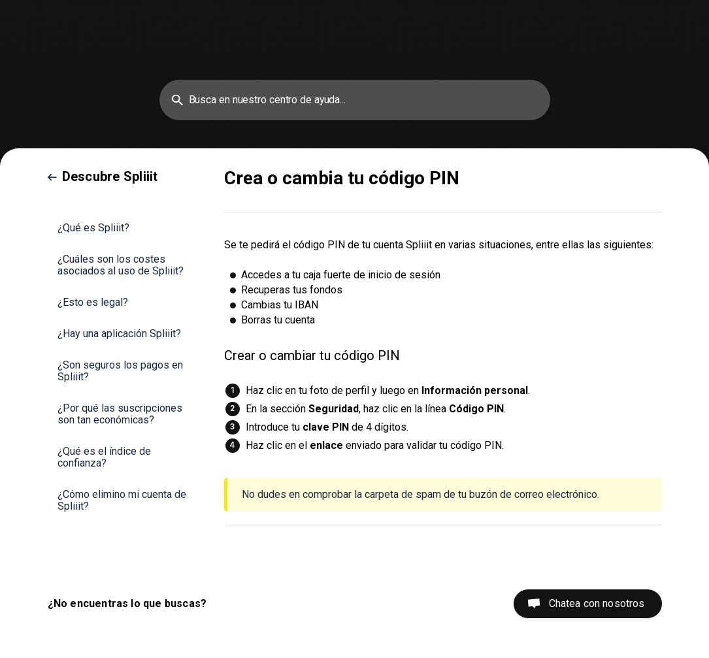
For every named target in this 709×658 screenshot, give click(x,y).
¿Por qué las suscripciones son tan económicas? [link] (120, 414)
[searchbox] (354, 100)
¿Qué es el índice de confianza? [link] (104, 457)
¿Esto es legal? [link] (93, 302)
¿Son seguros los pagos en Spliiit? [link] (120, 371)
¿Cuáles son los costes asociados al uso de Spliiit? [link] (121, 265)
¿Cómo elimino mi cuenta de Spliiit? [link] (122, 500)
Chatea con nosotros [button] (597, 603)
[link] (103, 176)
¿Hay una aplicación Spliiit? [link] (119, 333)
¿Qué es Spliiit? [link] (93, 228)
